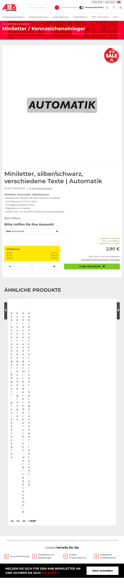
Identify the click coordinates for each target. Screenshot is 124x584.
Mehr (116, 17)
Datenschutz (70, 547)
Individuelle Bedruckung (78, 518)
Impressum (69, 552)
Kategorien (69, 529)
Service (109, 2)
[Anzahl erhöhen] (54, 266)
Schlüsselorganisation (13, 17)
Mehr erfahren (12, 218)
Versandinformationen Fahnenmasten (27, 552)
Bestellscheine (71, 513)
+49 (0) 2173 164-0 (44, 448)
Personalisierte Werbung (78, 523)
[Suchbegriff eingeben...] (41, 7)
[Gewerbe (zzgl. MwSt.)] (81, 7)
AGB (65, 541)
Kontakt (7, 523)
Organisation (80, 17)
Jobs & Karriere (11, 513)
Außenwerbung (61, 17)
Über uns (8, 507)
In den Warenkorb (92, 266)
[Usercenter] (114, 7)
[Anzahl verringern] (9, 266)
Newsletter (69, 558)
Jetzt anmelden (102, 409)
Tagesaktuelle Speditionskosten (22, 541)
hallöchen (71, 577)
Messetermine (11, 518)
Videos (66, 507)
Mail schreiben (79, 448)
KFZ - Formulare (100, 17)
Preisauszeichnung (38, 17)
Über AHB (97, 2)
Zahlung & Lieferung (15, 547)
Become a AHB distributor (19, 558)
